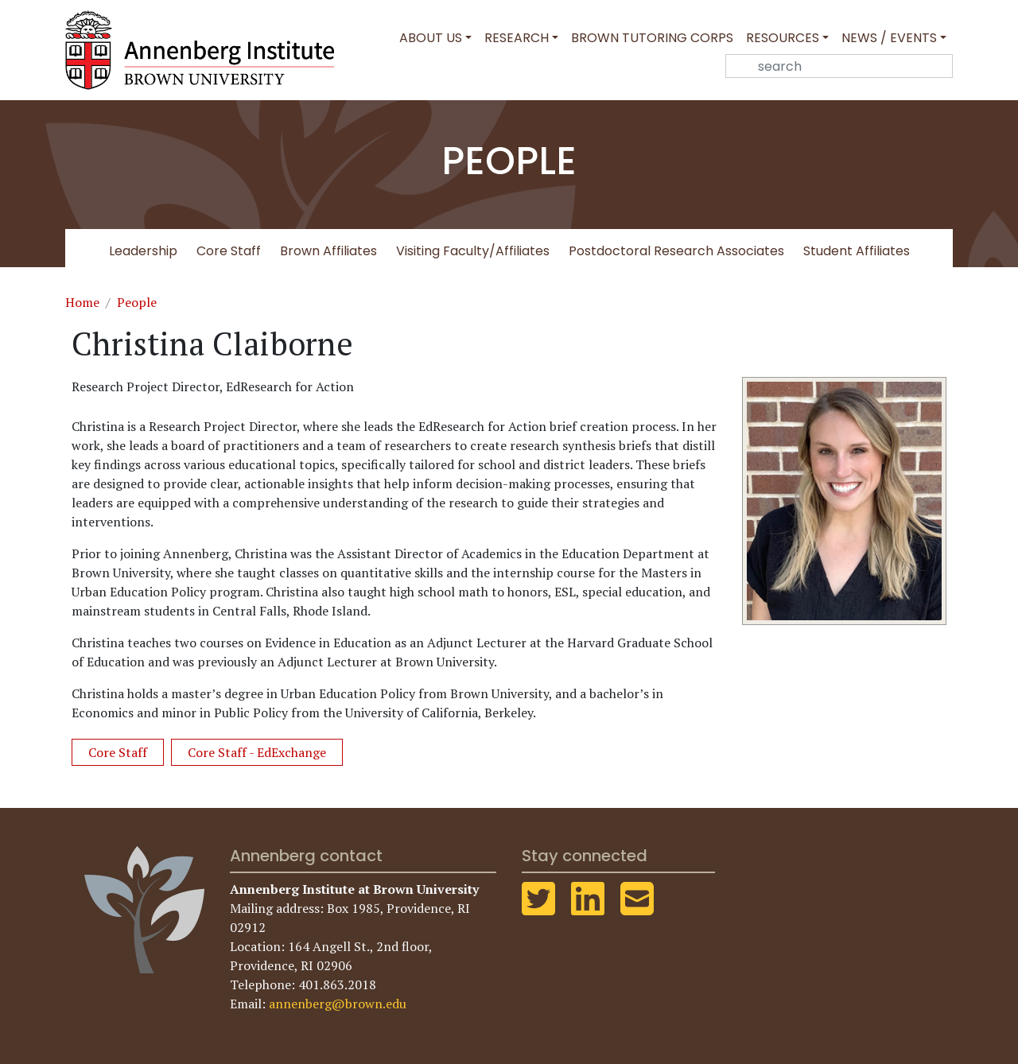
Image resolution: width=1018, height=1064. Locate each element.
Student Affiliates (856, 251)
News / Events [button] (889, 38)
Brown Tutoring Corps (652, 38)
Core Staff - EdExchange (257, 752)
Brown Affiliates (328, 251)
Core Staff (228, 251)
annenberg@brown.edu (337, 1003)
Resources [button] (782, 38)
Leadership (143, 251)
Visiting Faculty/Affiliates (473, 251)
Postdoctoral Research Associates (676, 251)
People (137, 302)
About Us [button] (430, 38)
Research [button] (516, 38)
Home (82, 302)
